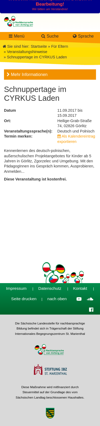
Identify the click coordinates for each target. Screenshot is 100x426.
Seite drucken (24, 298)
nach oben (57, 298)
